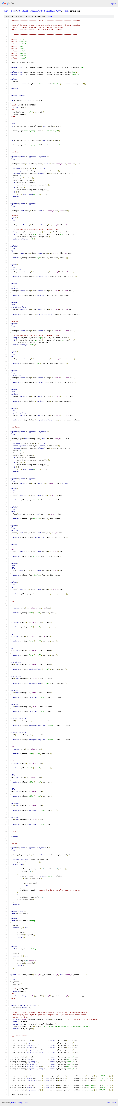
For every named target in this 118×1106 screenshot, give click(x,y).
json (114, 1103)
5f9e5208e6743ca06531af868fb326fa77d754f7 (39, 11)
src (66, 11)
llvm (6, 11)
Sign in (113, 3)
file (50, 16)
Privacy (19, 1103)
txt (108, 1103)
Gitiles (13, 1103)
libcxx (12, 11)
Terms (26, 1103)
